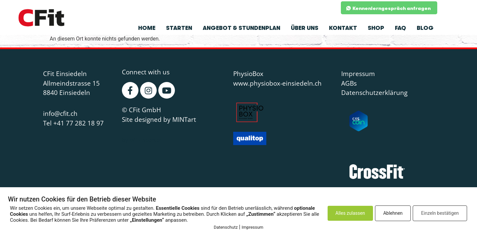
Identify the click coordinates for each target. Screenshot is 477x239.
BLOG (425, 28)
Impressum (252, 227)
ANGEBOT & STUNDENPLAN (241, 28)
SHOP (376, 28)
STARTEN (179, 28)
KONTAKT (343, 28)
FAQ (400, 28)
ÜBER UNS (304, 28)
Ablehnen (392, 213)
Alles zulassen (350, 213)
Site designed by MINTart (159, 119)
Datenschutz (226, 227)
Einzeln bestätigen (440, 213)
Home (146, 28)
